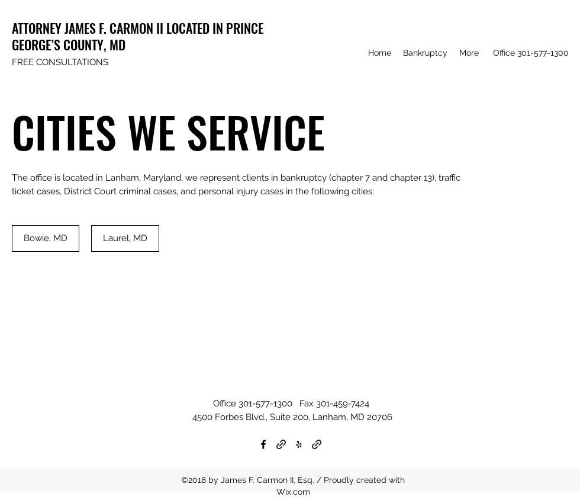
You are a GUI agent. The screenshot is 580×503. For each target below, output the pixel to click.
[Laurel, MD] (125, 238)
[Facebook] (263, 444)
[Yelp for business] (299, 444)
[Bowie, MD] (45, 238)
